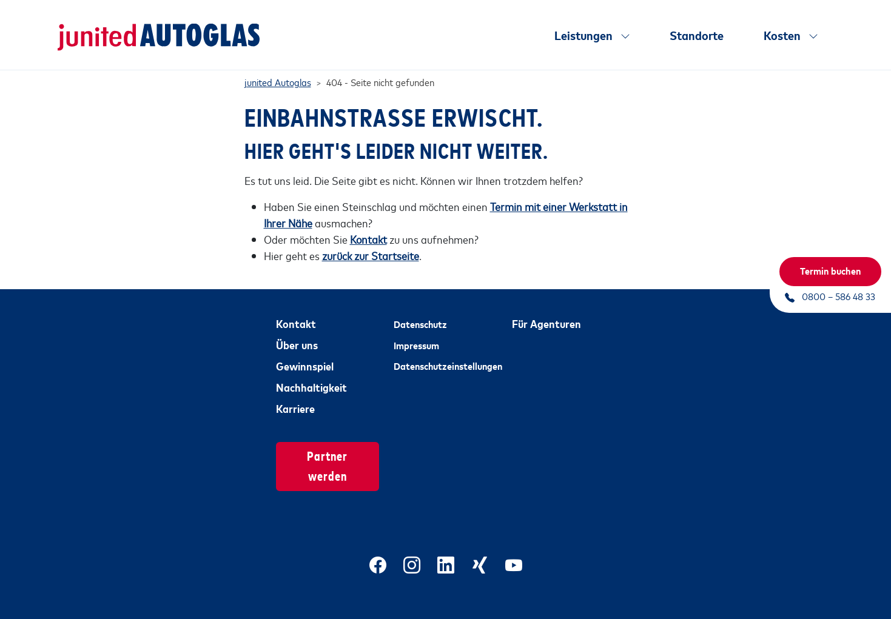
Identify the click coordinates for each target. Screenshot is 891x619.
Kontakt (296, 310)
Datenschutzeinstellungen (445, 352)
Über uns (297, 331)
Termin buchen (830, 270)
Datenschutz (420, 310)
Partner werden (327, 451)
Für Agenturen (546, 310)
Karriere (295, 394)
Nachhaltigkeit (311, 373)
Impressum (416, 331)
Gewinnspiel (305, 352)
